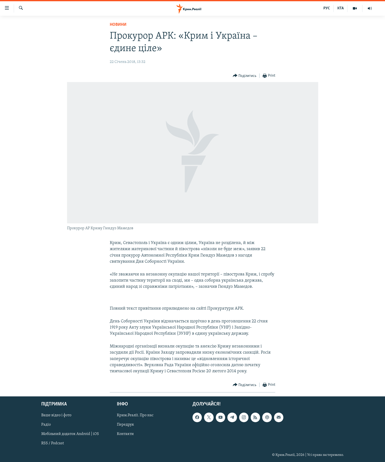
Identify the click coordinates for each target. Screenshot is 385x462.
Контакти (125, 434)
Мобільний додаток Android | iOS (70, 434)
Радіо (46, 425)
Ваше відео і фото (56, 416)
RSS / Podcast (52, 444)
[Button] (245, 75)
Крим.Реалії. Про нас (135, 416)
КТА (340, 8)
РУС (326, 8)
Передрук (125, 425)
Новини (118, 24)
